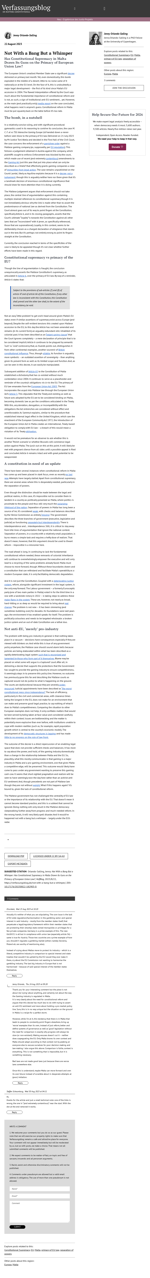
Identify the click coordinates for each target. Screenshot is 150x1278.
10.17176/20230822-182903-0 (20, 886)
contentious (52, 158)
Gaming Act (13, 162)
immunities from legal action (21, 169)
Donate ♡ (117, 147)
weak (35, 511)
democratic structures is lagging (40, 733)
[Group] (26, 6)
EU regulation (57, 147)
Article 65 (33, 371)
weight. (36, 785)
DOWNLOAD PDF (16, 856)
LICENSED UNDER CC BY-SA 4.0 (49, 856)
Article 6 (22, 275)
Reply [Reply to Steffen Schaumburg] (14, 1112)
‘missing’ (45, 514)
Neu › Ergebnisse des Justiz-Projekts (75, 19)
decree (71, 73)
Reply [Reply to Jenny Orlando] (20, 1083)
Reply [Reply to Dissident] (14, 975)
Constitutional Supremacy (17, 1250)
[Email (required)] (40, 1196)
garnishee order (52, 143)
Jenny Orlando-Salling (25, 35)
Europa (8, 1264)
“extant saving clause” (57, 334)
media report (44, 103)
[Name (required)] (40, 1188)
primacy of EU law (50, 1250)
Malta (37, 1250)
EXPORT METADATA (17, 863)
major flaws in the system (17, 599)
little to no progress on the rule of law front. (26, 737)
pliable (46, 353)
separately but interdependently (43, 522)
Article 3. (13, 393)
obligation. (31, 431)
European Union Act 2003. (44, 386)
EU (32, 1250)
